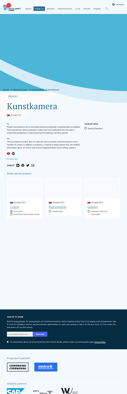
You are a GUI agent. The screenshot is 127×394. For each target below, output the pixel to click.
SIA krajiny (120, 4)
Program (97, 8)
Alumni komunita (65, 8)
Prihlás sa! (39, 8)
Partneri (87, 8)
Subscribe (40, 334)
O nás (77, 8)
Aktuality (50, 8)
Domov (28, 8)
